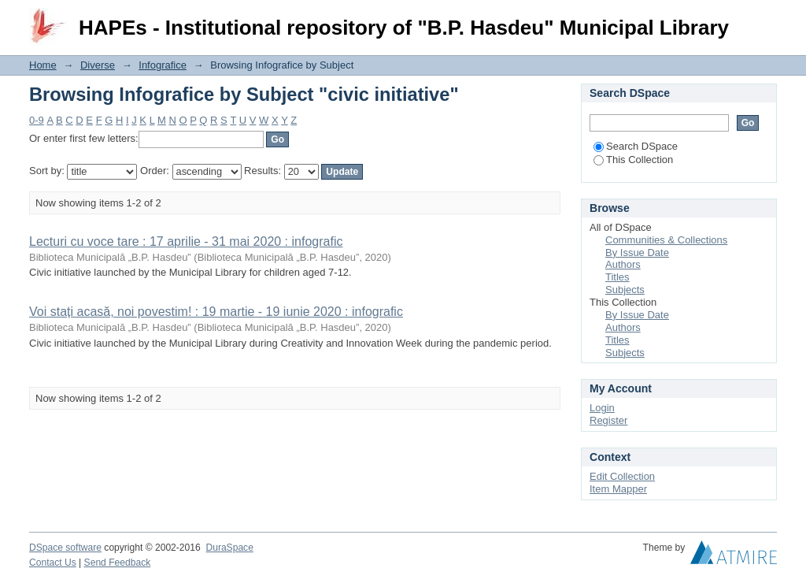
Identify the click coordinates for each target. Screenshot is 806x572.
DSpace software (65, 547)
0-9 (36, 120)
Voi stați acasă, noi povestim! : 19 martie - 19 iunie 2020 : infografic (216, 311)
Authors (623, 264)
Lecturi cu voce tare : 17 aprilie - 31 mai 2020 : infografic (185, 241)
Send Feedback (117, 562)
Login (764, 19)
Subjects (625, 289)
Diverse (97, 65)
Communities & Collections (666, 240)
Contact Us (52, 562)
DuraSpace (229, 547)
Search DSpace (635, 146)
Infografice (163, 65)
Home (43, 65)
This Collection (633, 159)
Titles (617, 277)
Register (608, 420)
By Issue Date (637, 252)
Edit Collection (622, 476)
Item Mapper (618, 489)
